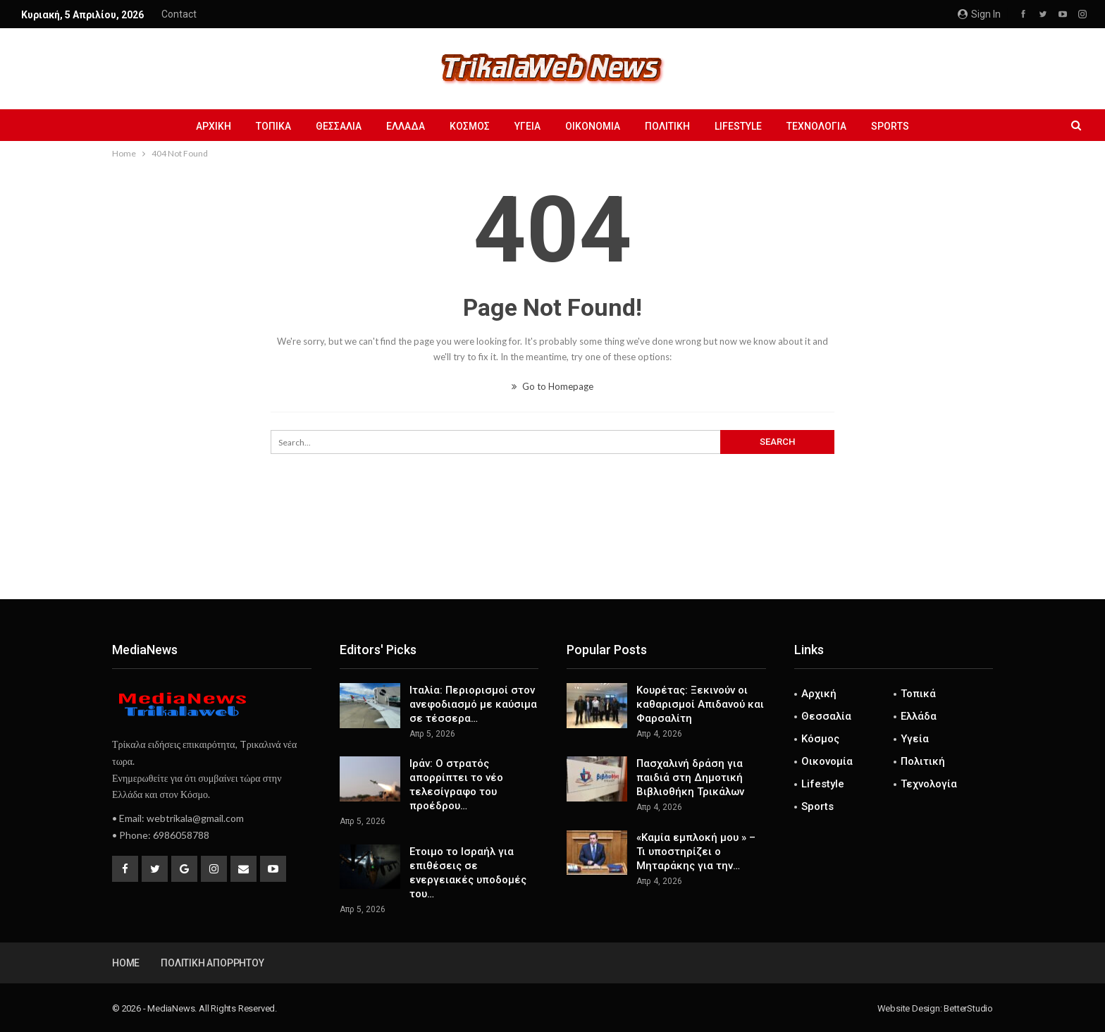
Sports (890, 126)
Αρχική (213, 126)
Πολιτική (667, 126)
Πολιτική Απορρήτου (212, 963)
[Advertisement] (552, 552)
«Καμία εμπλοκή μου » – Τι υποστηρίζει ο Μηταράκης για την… (695, 851)
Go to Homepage (552, 386)
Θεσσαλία (339, 126)
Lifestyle (738, 126)
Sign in (979, 14)
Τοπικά (273, 126)
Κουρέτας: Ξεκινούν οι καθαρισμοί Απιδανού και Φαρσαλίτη (700, 704)
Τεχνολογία (816, 126)
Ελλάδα (405, 126)
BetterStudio (968, 1008)
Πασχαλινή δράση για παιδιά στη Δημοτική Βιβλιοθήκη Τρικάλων (690, 777)
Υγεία (527, 126)
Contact (179, 14)
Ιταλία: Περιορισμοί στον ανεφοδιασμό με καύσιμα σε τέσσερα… (473, 704)
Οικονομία (592, 126)
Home (126, 963)
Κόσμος (470, 126)
